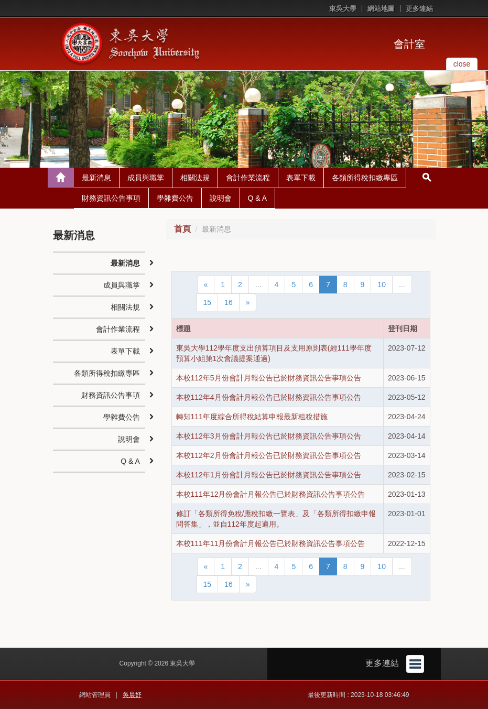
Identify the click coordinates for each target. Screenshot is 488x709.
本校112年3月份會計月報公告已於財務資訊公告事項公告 (268, 436)
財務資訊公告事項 (111, 198)
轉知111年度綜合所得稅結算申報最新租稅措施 (252, 416)
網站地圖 (381, 8)
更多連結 (419, 8)
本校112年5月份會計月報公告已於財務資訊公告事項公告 (268, 378)
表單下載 (301, 177)
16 (228, 302)
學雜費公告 (175, 198)
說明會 (221, 198)
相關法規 (195, 177)
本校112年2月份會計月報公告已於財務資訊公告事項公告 (268, 455)
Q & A (257, 198)
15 (207, 302)
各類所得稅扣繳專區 (365, 177)
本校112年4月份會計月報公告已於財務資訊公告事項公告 (268, 397)
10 (381, 284)
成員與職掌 (145, 177)
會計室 (409, 44)
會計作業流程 (248, 177)
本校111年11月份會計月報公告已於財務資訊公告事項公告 (270, 543)
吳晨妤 (132, 695)
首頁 (182, 228)
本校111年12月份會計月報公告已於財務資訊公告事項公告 (270, 494)
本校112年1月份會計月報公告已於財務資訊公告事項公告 (268, 475)
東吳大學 (342, 8)
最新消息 (96, 177)
